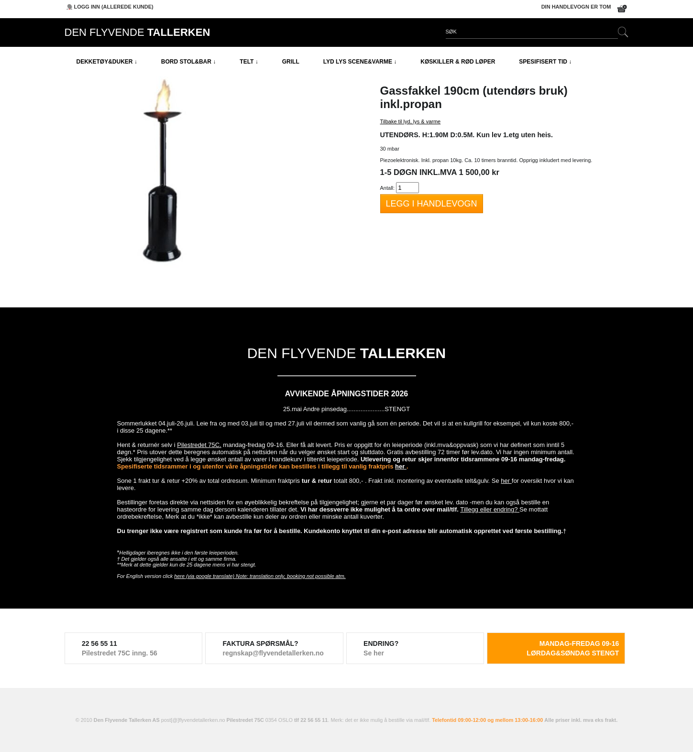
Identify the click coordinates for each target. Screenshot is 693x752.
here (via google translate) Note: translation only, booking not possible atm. (260, 576)
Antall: (387, 188)
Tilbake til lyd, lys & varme (410, 121)
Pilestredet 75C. (199, 444)
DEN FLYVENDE (137, 32)
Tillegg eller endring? (489, 509)
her (401, 466)
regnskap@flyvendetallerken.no (273, 653)
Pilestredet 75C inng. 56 (119, 653)
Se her (373, 653)
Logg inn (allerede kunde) (114, 7)
